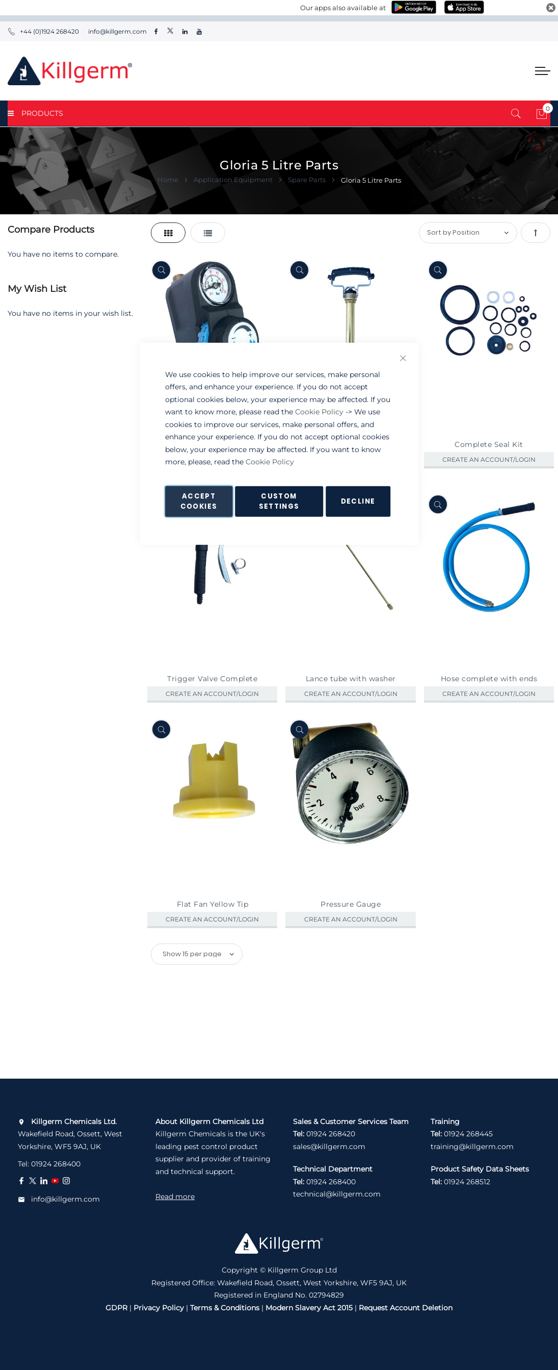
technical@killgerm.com (337, 1194)
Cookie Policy (319, 411)
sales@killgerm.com (329, 1146)
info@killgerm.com (117, 31)
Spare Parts (307, 180)
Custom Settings (279, 501)
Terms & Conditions (224, 1307)
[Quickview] (161, 270)
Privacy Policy (159, 1307)
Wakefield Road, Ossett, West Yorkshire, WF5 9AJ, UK (70, 1134)
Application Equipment (234, 180)
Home (168, 180)
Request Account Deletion (406, 1307)
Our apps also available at (343, 8)
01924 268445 (468, 1133)
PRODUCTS (35, 113)
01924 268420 (330, 1133)
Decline (358, 501)
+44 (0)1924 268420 (43, 31)
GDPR (116, 1307)
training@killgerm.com (472, 1146)
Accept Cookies (198, 501)
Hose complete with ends (489, 678)
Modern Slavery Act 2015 (309, 1307)
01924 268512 (467, 1181)
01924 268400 (56, 1163)
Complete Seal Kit (489, 444)
